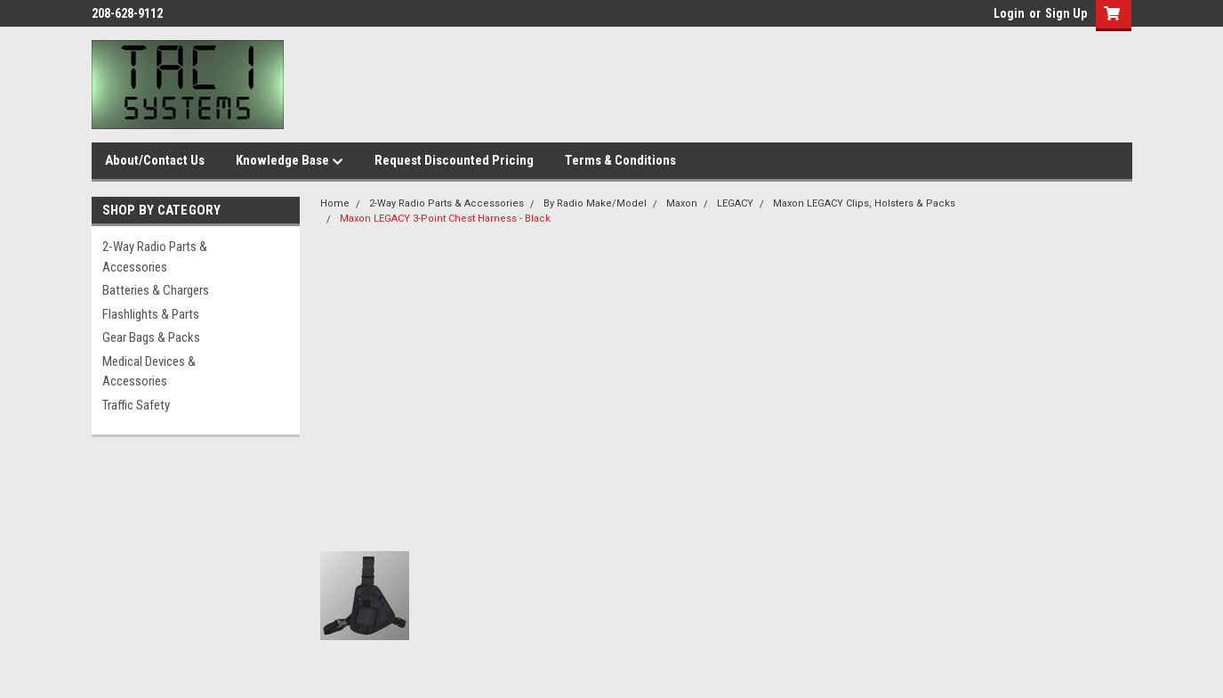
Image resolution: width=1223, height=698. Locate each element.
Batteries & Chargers (155, 290)
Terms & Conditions (620, 160)
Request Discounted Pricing (454, 160)
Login (1009, 13)
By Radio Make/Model (595, 203)
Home (335, 203)
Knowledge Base (289, 161)
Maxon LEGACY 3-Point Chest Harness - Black (445, 218)
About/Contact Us (155, 160)
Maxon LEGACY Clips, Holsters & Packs (864, 203)
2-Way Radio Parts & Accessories (154, 257)
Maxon (681, 203)
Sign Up (1066, 13)
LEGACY (735, 203)
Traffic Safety (136, 405)
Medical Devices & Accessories (149, 371)
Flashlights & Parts (150, 314)
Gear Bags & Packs (151, 337)
